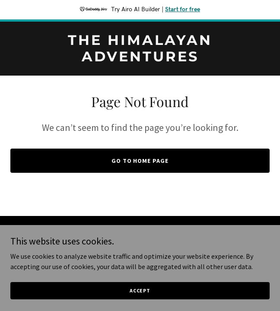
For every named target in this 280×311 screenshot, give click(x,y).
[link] (140, 58)
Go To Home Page (140, 161)
